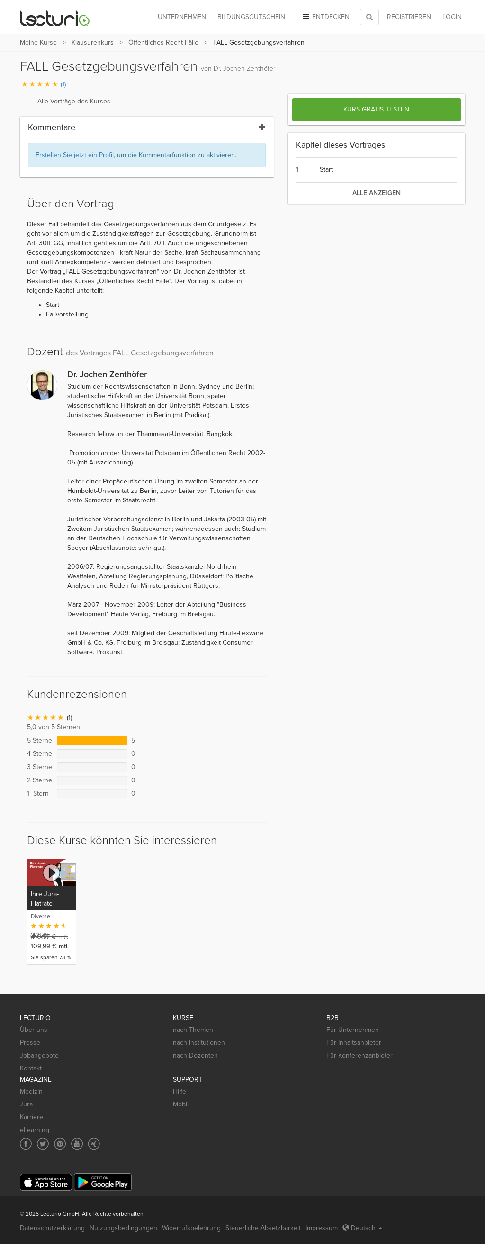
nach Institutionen (199, 1043)
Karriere (31, 1117)
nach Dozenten (195, 1055)
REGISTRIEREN (409, 17)
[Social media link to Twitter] (43, 1144)
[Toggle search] (369, 17)
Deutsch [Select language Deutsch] (362, 1228)
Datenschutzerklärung (52, 1228)
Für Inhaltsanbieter (353, 1043)
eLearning (34, 1130)
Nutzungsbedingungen (123, 1228)
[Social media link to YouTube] (77, 1144)
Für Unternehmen (352, 1030)
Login (452, 17)
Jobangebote (39, 1055)
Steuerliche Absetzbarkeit (263, 1228)
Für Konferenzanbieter (359, 1055)
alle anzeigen (376, 193)
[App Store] (46, 1182)
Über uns (33, 1030)
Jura (26, 1104)
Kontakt (31, 1068)
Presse (30, 1043)
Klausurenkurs (93, 42)
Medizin (31, 1091)
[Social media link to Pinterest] (60, 1144)
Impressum (321, 1228)
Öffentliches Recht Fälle (163, 42)
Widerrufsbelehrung (191, 1228)
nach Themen (193, 1030)
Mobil (181, 1104)
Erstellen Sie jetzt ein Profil (75, 155)
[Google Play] (103, 1182)
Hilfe (179, 1091)
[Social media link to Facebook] (26, 1144)
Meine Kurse (38, 42)
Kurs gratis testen (376, 109)
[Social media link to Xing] (94, 1144)
